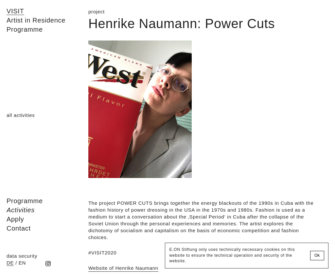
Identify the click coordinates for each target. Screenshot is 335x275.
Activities (21, 210)
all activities (21, 115)
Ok (317, 255)
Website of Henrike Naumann (123, 268)
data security (22, 256)
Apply (15, 219)
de (10, 263)
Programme (25, 200)
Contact (19, 228)
